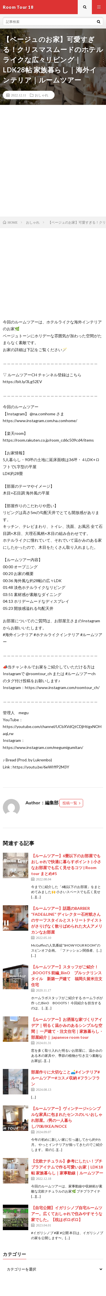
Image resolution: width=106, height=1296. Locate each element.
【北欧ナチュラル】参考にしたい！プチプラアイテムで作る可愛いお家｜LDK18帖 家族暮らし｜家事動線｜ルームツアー (67, 1167)
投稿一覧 (69, 803)
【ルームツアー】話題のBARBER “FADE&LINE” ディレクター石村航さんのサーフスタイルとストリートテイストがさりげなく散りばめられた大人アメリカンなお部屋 (66, 920)
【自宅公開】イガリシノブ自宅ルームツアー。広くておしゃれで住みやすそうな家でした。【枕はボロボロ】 (66, 1213)
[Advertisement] (53, 161)
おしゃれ (41, 95)
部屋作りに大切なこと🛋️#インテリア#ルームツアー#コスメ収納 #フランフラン (65, 1078)
